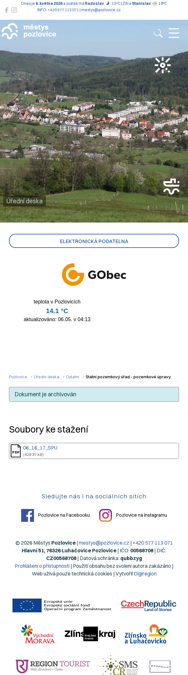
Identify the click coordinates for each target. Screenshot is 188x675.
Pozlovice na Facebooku (55, 515)
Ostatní (72, 376)
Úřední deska (46, 376)
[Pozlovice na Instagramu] (14, 10)
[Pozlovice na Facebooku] (6, 10)
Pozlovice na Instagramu (133, 515)
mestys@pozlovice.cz (104, 542)
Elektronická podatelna (94, 241)
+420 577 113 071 (152, 542)
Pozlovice (18, 376)
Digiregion (145, 573)
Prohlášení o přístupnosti (42, 566)
